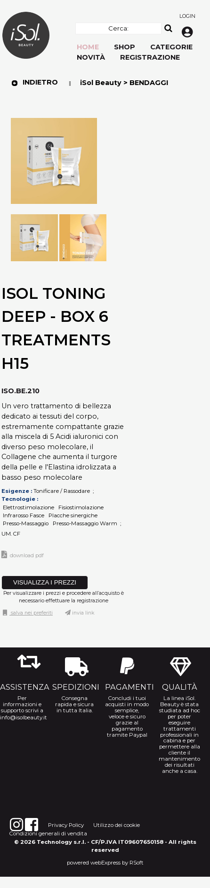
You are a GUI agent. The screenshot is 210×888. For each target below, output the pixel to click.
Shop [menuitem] (124, 47)
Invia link (83, 613)
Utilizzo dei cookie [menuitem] (116, 825)
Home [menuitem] (88, 47)
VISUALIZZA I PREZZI (44, 582)
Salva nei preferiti (31, 613)
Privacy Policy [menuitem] (66, 825)
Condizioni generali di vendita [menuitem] (48, 833)
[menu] (69, 65)
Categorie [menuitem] (171, 47)
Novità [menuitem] (91, 57)
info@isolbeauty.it (22, 717)
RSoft (136, 862)
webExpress (105, 862)
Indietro (34, 82)
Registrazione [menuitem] (150, 57)
